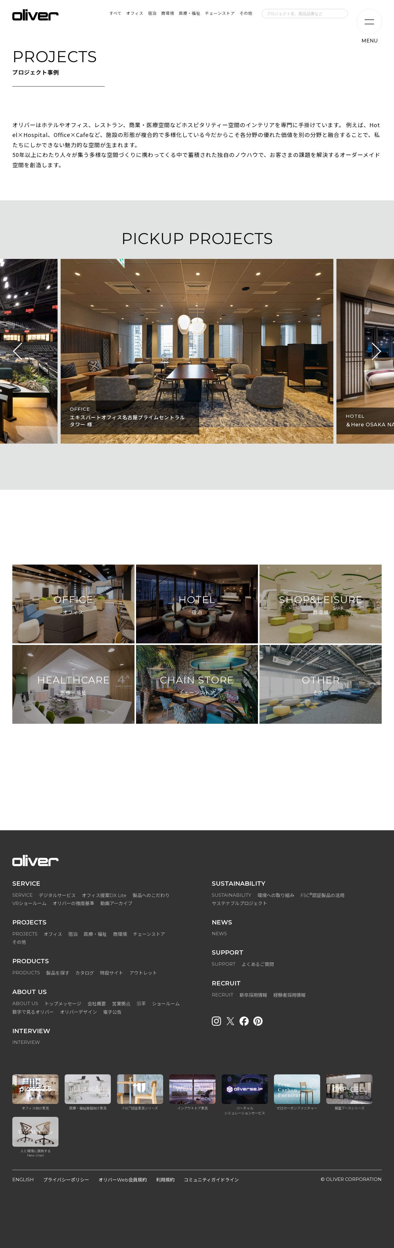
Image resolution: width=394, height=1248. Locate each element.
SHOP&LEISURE (321, 605)
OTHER (321, 686)
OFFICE (73, 605)
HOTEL (196, 605)
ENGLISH (23, 1179)
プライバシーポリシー (66, 1180)
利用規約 (165, 1180)
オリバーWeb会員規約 (122, 1180)
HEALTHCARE (73, 686)
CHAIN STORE (197, 686)
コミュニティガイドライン (211, 1180)
